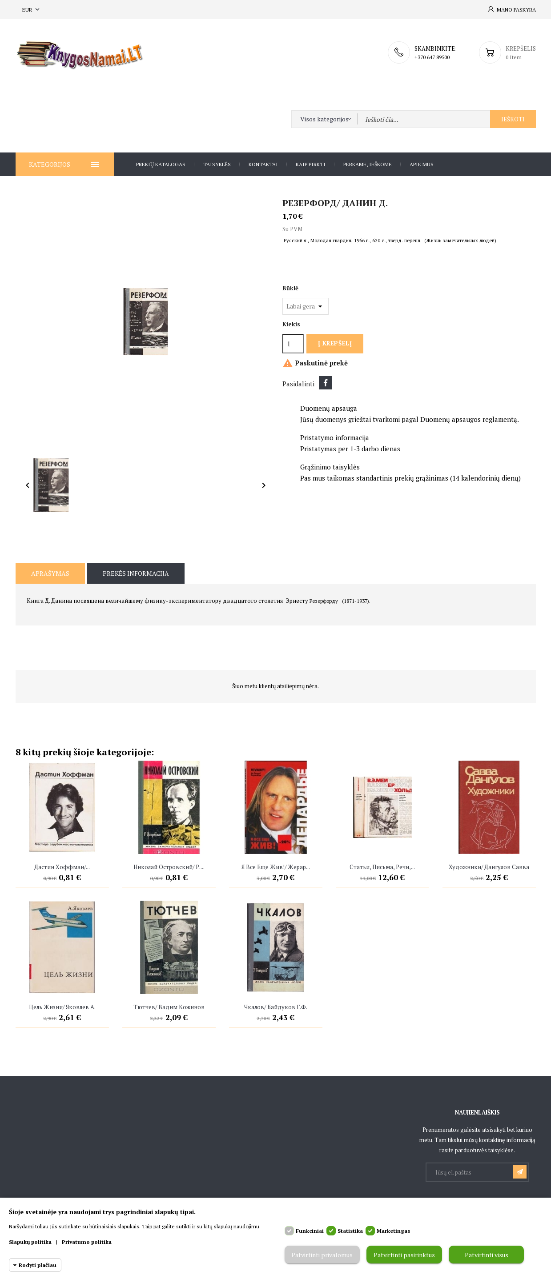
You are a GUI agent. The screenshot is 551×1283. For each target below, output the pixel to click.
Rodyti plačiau (37, 1265)
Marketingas (393, 1230)
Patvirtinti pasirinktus (404, 1255)
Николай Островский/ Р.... (169, 867)
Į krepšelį (335, 343)
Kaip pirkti (311, 164)
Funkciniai (310, 1230)
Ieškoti (513, 119)
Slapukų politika (30, 1242)
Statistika (350, 1230)
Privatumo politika (87, 1242)
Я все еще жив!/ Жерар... (275, 867)
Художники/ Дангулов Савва (489, 867)
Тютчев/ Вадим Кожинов (169, 1007)
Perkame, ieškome (367, 164)
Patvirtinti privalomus (322, 1255)
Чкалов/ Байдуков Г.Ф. (275, 1007)
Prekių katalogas (160, 164)
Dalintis (325, 382)
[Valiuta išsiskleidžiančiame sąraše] (31, 9)
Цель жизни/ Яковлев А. (62, 1007)
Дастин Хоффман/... (62, 867)
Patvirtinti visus (486, 1255)
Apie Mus (422, 164)
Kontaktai (263, 164)
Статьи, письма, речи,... (382, 867)
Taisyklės (217, 164)
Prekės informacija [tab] (136, 573)
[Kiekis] (293, 343)
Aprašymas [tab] (50, 573)
